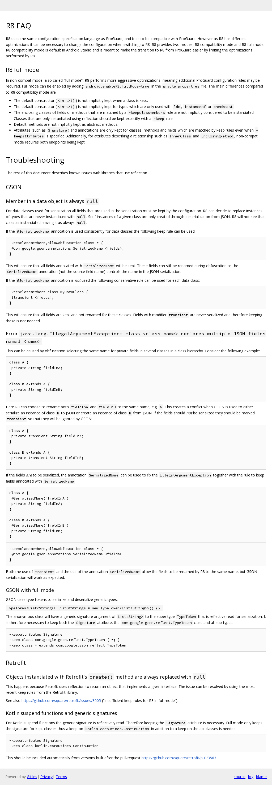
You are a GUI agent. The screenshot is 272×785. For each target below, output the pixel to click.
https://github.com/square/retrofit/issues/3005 (61, 700)
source (239, 776)
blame (261, 776)
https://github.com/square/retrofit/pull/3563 (179, 757)
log (250, 776)
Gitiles (32, 776)
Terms (61, 776)
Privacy (46, 776)
